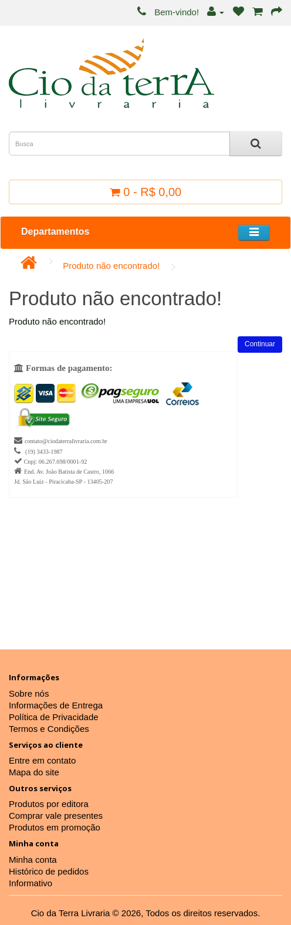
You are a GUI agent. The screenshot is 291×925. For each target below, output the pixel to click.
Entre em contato (42, 760)
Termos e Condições (49, 729)
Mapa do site (34, 772)
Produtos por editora (49, 804)
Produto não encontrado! (111, 266)
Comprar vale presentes (56, 816)
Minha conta (33, 860)
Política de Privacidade (54, 717)
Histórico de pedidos (49, 871)
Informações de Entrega (56, 705)
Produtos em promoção (54, 827)
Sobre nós (29, 693)
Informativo (30, 883)
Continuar (260, 344)
